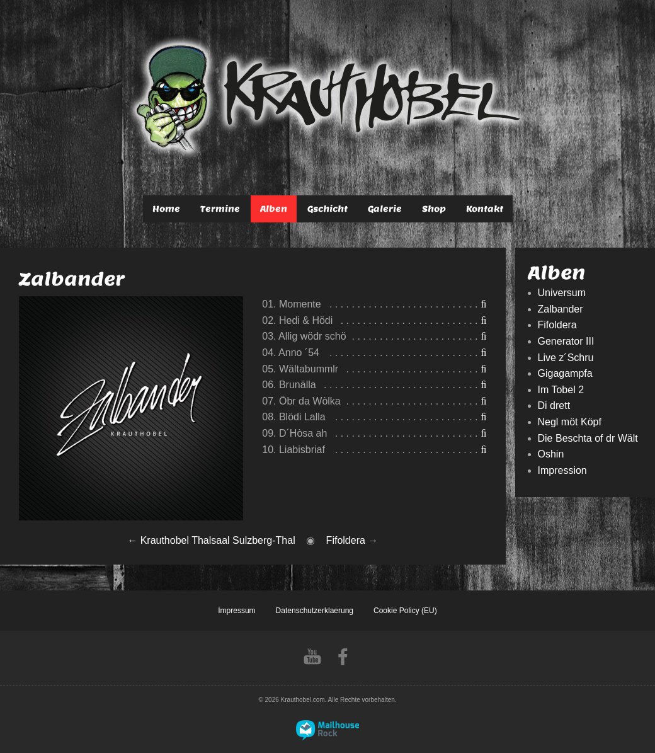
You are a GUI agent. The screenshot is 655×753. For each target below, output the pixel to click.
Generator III (566, 341)
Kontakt (484, 209)
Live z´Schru (566, 357)
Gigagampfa (565, 373)
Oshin (551, 454)
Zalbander (560, 309)
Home (166, 209)
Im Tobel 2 (561, 389)
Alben (273, 209)
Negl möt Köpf (569, 422)
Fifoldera (345, 540)
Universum (562, 292)
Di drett (554, 405)
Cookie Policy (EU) (405, 610)
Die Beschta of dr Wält (588, 438)
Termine (220, 209)
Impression (562, 470)
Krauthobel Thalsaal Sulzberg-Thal (217, 540)
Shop (434, 209)
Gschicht (327, 209)
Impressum (236, 610)
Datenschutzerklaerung (314, 610)
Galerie (385, 209)
